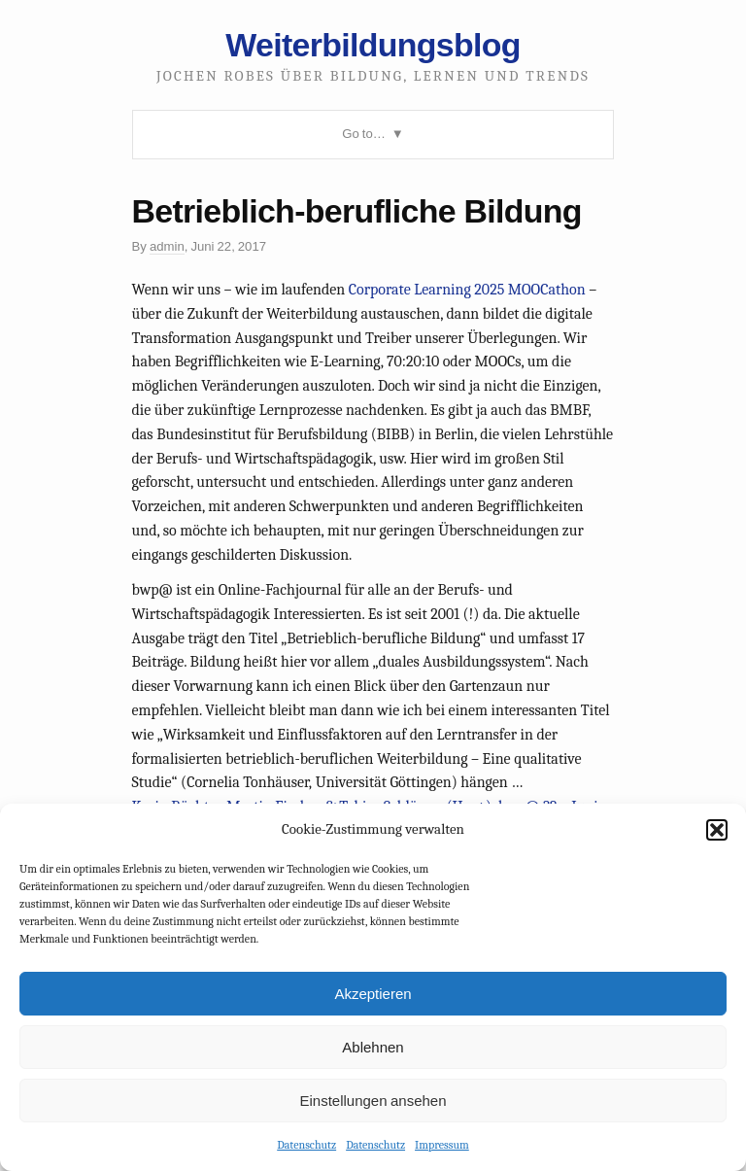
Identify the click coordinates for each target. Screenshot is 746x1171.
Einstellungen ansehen (372, 1100)
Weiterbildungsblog (372, 44)
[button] (717, 830)
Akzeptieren (372, 993)
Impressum (442, 1145)
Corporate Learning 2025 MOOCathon (467, 289)
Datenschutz (306, 1145)
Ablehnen (372, 1047)
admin (167, 246)
